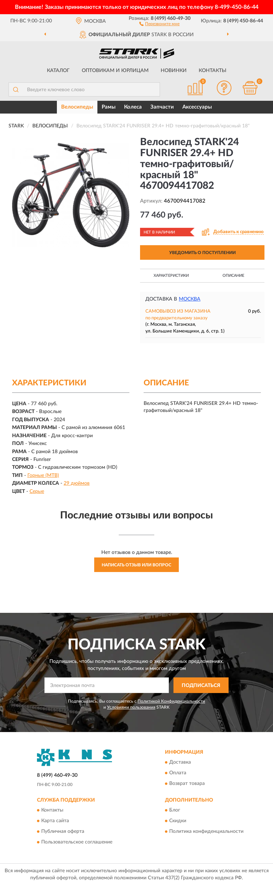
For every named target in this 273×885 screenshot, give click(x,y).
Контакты (212, 70)
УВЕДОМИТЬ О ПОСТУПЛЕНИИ (202, 253)
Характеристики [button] (171, 275)
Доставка (180, 762)
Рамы (109, 107)
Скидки (177, 821)
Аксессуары (197, 107)
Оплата (177, 772)
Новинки (174, 70)
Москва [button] (189, 299)
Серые (37, 491)
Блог (174, 810)
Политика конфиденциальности (206, 831)
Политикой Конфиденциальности (171, 701)
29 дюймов (77, 483)
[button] (159, 23)
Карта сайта (55, 821)
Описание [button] (233, 275)
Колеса (133, 107)
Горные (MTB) (43, 475)
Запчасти (162, 107)
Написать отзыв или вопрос (136, 565)
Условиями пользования (131, 707)
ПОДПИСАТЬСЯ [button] (201, 685)
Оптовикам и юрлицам (115, 70)
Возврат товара (187, 783)
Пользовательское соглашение (76, 842)
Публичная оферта (62, 831)
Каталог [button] (58, 70)
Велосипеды (77, 107)
